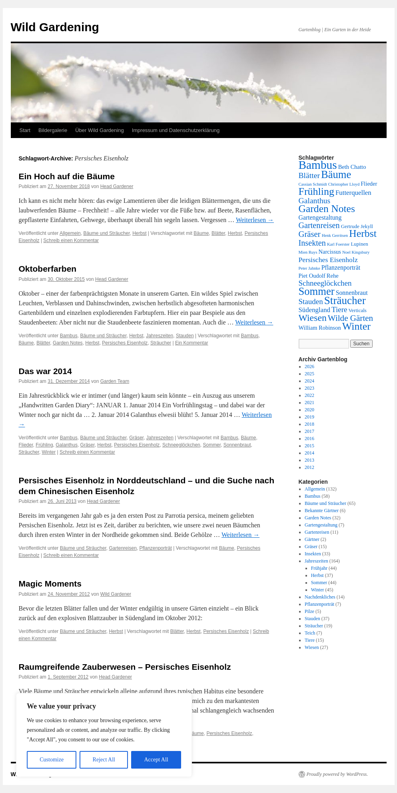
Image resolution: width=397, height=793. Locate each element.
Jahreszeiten (159, 335)
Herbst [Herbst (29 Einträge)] (363, 233)
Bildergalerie (52, 130)
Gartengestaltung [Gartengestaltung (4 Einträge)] (320, 217)
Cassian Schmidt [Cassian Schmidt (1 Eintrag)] (313, 184)
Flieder (26, 445)
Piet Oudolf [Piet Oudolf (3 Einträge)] (312, 275)
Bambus (69, 335)
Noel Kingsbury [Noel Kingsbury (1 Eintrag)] (355, 252)
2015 (309, 446)
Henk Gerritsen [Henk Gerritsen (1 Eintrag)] (335, 235)
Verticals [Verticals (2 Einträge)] (357, 310)
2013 (309, 460)
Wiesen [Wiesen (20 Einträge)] (313, 317)
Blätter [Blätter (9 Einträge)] (309, 175)
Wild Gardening (55, 27)
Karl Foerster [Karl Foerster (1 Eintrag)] (338, 244)
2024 (309, 381)
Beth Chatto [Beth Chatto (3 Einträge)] (352, 167)
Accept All (156, 760)
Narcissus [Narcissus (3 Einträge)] (330, 251)
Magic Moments (50, 583)
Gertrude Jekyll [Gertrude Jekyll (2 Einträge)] (357, 226)
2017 (309, 431)
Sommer (212, 445)
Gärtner (312, 539)
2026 (309, 366)
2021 (309, 402)
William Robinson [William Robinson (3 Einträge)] (320, 327)
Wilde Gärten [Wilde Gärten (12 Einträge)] (350, 318)
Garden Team (115, 381)
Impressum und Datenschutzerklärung (176, 130)
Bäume (201, 233)
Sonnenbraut (237, 445)
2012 (309, 467)
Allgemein (70, 233)
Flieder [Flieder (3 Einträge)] (369, 183)
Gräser (136, 438)
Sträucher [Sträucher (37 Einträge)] (345, 300)
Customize (52, 760)
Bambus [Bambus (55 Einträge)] (318, 164)
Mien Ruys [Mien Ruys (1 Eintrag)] (308, 252)
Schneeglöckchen (181, 445)
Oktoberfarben (48, 268)
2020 (309, 410)
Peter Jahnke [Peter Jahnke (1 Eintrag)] (309, 268)
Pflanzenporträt (155, 548)
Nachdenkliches (320, 597)
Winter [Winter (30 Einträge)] (356, 326)
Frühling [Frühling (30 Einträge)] (316, 191)
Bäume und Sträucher (106, 233)
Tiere (310, 640)
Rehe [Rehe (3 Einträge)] (333, 275)
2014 (309, 453)
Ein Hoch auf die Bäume (67, 176)
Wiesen (312, 647)
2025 (309, 373)
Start (25, 130)
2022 (309, 395)
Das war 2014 (45, 371)
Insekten (313, 554)
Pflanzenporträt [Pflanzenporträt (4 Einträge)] (340, 267)
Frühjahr (319, 568)
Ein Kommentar (191, 343)
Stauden (185, 335)
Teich (310, 633)
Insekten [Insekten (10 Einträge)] (312, 242)
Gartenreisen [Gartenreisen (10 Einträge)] (319, 225)
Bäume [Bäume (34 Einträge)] (336, 174)
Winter (49, 452)
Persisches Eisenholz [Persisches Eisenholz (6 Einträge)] (328, 260)
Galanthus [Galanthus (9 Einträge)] (315, 200)
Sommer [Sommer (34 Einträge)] (317, 291)
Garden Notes (68, 343)
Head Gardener (117, 186)
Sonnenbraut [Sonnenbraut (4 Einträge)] (352, 292)
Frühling (44, 445)
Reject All (104, 760)
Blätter (218, 233)
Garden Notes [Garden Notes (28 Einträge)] (327, 208)
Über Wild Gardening (99, 130)
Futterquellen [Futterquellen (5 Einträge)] (353, 192)
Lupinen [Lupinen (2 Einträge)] (359, 244)
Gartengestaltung (321, 525)
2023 (309, 388)
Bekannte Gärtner (322, 510)
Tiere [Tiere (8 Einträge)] (339, 309)
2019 (309, 417)
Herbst (139, 233)
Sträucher (160, 343)
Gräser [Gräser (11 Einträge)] (310, 234)
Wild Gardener (115, 594)
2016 (309, 438)
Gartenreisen (122, 548)
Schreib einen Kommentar (71, 240)
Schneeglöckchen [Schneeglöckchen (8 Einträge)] (325, 283)
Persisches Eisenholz (125, 343)
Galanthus (67, 445)
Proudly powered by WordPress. (337, 774)
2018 (309, 424)
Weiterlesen (255, 219)
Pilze (309, 611)
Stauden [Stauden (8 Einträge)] (311, 301)
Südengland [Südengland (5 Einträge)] (314, 310)
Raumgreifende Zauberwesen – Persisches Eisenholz (125, 666)
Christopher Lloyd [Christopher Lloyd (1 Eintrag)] (343, 184)
